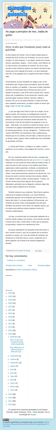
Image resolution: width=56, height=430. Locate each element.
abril (12, 380)
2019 (10, 317)
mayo (12, 376)
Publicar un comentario (16, 260)
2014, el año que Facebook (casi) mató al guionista (17, 342)
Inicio (30, 265)
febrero (13, 387)
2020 (10, 313)
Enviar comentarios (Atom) (26, 270)
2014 (10, 334)
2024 (10, 300)
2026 (10, 293)
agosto (13, 366)
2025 (10, 296)
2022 (10, 307)
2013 (10, 394)
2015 (10, 330)
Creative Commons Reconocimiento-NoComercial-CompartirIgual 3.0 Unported (26, 424)
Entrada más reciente (14, 265)
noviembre (14, 356)
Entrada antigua (44, 265)
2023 (10, 303)
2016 (10, 327)
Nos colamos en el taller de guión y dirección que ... (17, 349)
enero (12, 390)
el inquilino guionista (10, 422)
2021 (10, 310)
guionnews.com (38, 160)
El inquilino (20, 250)
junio (12, 373)
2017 (10, 324)
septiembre (14, 363)
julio (12, 369)
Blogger (33, 414)
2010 (10, 404)
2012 (10, 398)
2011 (10, 401)
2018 (10, 320)
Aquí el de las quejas (20, 106)
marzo (13, 383)
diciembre (14, 337)
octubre (13, 359)
